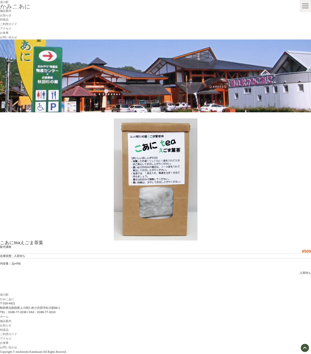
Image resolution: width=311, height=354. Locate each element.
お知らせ (5, 15)
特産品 (4, 19)
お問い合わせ (8, 37)
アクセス (5, 28)
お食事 (4, 32)
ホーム (4, 316)
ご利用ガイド (8, 24)
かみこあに (15, 6)
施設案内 (5, 10)
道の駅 (4, 2)
